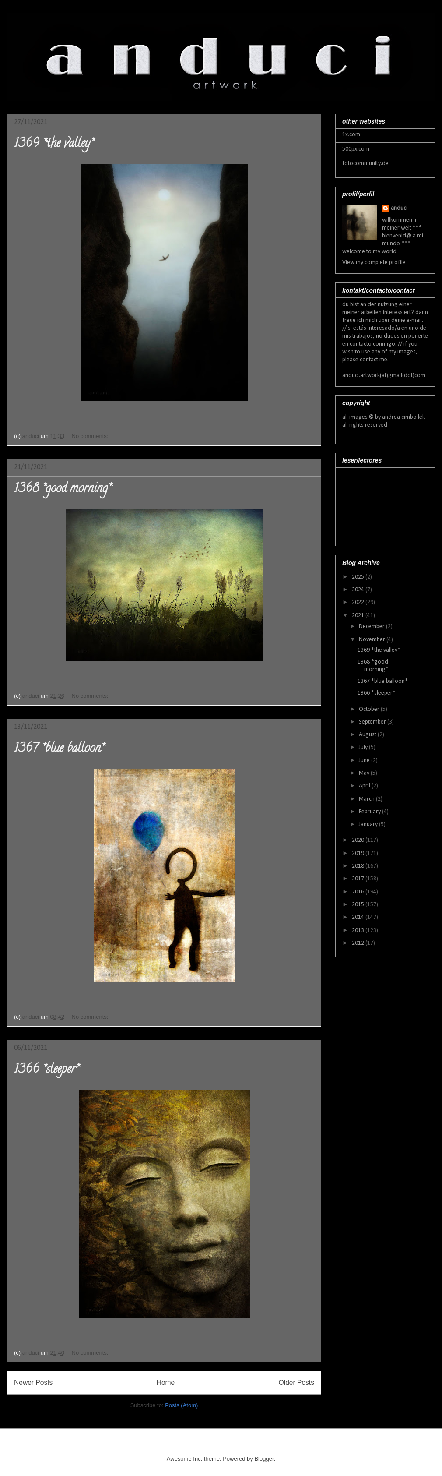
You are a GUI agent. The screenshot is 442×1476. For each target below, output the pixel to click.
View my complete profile (374, 262)
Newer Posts (33, 1382)
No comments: (91, 436)
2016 (358, 892)
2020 (358, 840)
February (370, 812)
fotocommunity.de (365, 163)
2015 (358, 904)
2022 (358, 602)
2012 (358, 943)
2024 (358, 589)
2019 (358, 853)
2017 (358, 879)
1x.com (351, 134)
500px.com (355, 149)
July (364, 747)
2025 (358, 577)
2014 (358, 917)
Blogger (264, 1458)
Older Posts (296, 1382)
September (373, 722)
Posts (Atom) (181, 1405)
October (370, 709)
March (367, 799)
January (369, 824)
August (368, 734)
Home (166, 1382)
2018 (358, 866)
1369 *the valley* (54, 144)
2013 (358, 930)
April (365, 786)
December (372, 626)
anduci (399, 208)
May (365, 773)
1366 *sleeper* (46, 1070)
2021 (358, 615)
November (372, 639)
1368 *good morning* (62, 489)
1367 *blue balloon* (59, 749)
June (365, 760)
